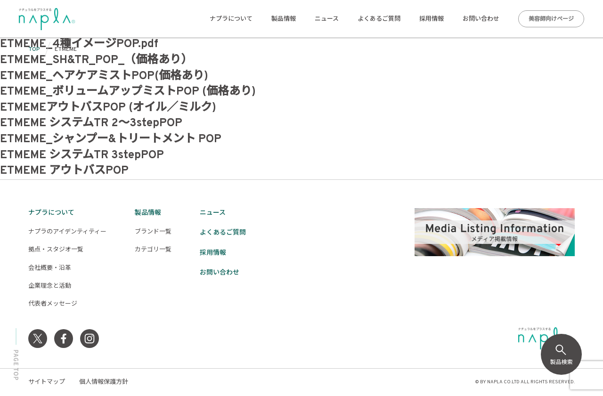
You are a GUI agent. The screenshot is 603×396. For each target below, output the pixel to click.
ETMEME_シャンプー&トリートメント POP (110, 139)
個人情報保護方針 (103, 382)
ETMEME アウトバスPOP (64, 171)
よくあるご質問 (379, 19)
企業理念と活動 (49, 286)
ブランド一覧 (153, 232)
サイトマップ (46, 382)
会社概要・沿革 (49, 268)
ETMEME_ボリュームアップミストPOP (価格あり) (128, 92)
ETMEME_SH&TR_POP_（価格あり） (96, 60)
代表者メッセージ (52, 304)
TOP (34, 49)
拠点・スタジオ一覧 (55, 250)
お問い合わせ (481, 19)
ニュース (327, 19)
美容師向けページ (551, 19)
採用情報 (431, 19)
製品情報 (283, 19)
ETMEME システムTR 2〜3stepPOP (91, 123)
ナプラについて (231, 19)
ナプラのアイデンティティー (67, 232)
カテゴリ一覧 (153, 250)
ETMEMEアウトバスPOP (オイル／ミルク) (108, 108)
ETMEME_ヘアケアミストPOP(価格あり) (104, 76)
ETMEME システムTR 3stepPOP (82, 155)
